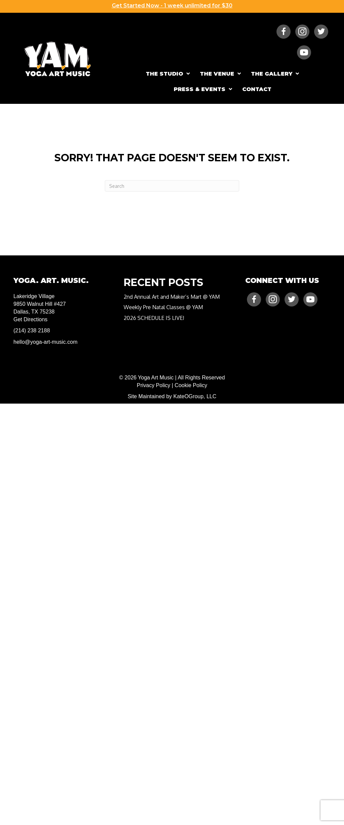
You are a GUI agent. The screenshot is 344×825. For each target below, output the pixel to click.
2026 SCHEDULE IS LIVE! (154, 318)
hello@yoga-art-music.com (45, 342)
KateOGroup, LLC (194, 396)
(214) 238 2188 (31, 330)
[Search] (172, 186)
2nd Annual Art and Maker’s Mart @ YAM (172, 296)
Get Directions (30, 319)
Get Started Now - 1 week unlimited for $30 (172, 5)
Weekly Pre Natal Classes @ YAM (163, 307)
